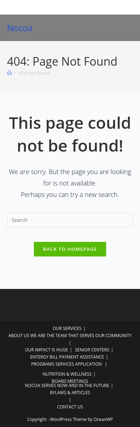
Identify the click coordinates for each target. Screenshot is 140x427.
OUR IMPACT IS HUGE (46, 350)
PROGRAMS (42, 364)
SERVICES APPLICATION (79, 364)
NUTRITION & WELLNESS (67, 374)
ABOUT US (19, 335)
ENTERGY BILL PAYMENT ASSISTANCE (67, 357)
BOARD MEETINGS (70, 381)
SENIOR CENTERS (92, 350)
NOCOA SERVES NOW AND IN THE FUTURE (67, 385)
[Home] (9, 73)
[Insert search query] (70, 220)
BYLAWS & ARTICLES (70, 393)
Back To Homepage (70, 249)
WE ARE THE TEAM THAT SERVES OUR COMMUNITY (80, 335)
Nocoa (20, 28)
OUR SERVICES (67, 328)
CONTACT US (70, 407)
